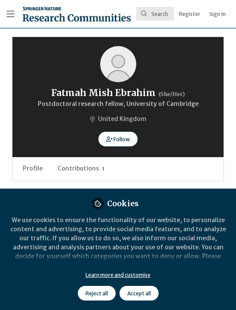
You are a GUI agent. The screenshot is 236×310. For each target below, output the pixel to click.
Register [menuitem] (189, 14)
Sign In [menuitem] (217, 14)
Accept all (139, 293)
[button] (118, 139)
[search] (155, 14)
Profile (33, 168)
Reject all (97, 293)
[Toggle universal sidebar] (10, 14)
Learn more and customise (118, 275)
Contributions (81, 168)
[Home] (53, 14)
